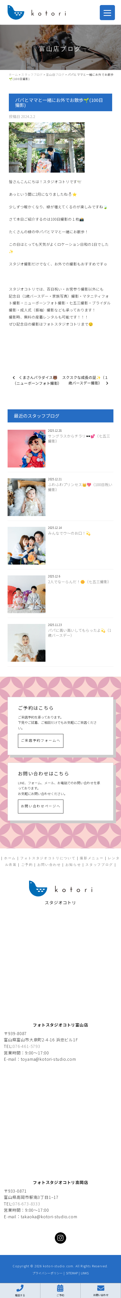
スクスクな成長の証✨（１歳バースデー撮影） (85, 380)
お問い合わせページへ (41, 806)
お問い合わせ (49, 864)
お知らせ (73, 864)
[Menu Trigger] (107, 12)
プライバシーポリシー (47, 1273)
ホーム (10, 858)
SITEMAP (72, 1273)
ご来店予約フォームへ (41, 740)
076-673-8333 (26, 1204)
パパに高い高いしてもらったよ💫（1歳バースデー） (79, 632)
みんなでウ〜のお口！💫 (69, 533)
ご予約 (27, 864)
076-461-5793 (26, 1046)
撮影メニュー (92, 858)
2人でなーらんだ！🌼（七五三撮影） (79, 581)
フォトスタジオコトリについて (48, 858)
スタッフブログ (99, 864)
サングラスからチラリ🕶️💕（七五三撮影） (79, 438)
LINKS (85, 1273)
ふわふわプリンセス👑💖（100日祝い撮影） (80, 487)
